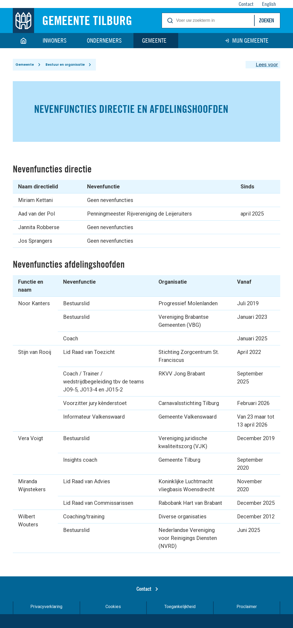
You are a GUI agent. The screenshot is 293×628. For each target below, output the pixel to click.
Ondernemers (104, 40)
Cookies (113, 609)
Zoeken (266, 20)
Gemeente (154, 40)
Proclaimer (247, 609)
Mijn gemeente (250, 40)
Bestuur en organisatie (67, 66)
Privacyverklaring (46, 609)
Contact (143, 592)
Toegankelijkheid (180, 609)
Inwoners (55, 40)
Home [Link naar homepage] (23, 40)
